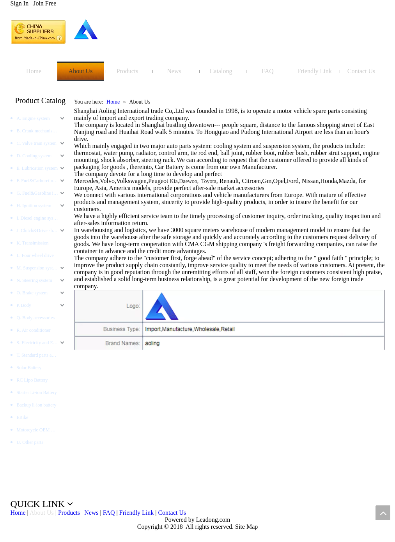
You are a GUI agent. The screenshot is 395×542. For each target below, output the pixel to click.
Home (18, 512)
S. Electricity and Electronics (41, 342)
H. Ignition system (34, 205)
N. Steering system (34, 280)
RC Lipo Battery (32, 380)
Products (69, 512)
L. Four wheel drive (35, 255)
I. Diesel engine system (38, 218)
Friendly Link (136, 512)
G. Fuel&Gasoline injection (41, 193)
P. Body (24, 305)
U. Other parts (30, 442)
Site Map (246, 526)
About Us (42, 512)
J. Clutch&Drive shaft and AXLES (41, 230)
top (383, 512)
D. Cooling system (34, 155)
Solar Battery (29, 367)
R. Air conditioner (34, 330)
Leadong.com (212, 519)
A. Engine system (33, 118)
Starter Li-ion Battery (37, 392)
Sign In (20, 3)
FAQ (109, 512)
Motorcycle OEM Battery (41, 430)
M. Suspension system (38, 268)
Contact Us (172, 512)
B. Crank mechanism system (41, 131)
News (91, 512)
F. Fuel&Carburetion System (41, 180)
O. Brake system (32, 293)
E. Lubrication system (37, 168)
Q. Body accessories (36, 317)
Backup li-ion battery (37, 405)
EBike (22, 417)
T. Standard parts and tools (41, 355)
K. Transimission (33, 243)
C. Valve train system (37, 143)
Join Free (44, 3)
